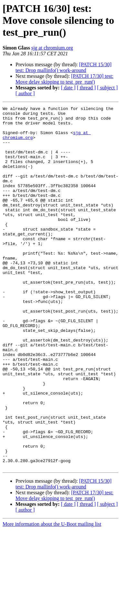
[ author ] (25, 93)
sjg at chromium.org (52, 47)
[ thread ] (86, 87)
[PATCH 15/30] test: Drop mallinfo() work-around (63, 67)
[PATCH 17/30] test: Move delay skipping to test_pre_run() (64, 79)
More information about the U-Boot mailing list (52, 596)
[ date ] (68, 87)
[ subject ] (107, 87)
